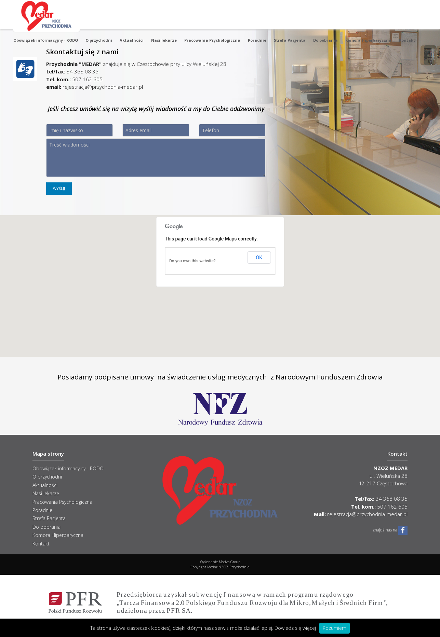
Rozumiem (334, 628)
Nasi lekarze (164, 40)
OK (259, 257)
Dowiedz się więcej (295, 628)
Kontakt (407, 40)
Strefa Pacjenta (290, 40)
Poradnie (257, 40)
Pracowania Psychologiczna (212, 40)
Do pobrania (325, 40)
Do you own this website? (192, 261)
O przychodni (98, 40)
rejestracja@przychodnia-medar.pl (103, 86)
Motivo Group (229, 561)
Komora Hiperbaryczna (368, 40)
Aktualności (132, 40)
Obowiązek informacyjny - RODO (45, 40)
